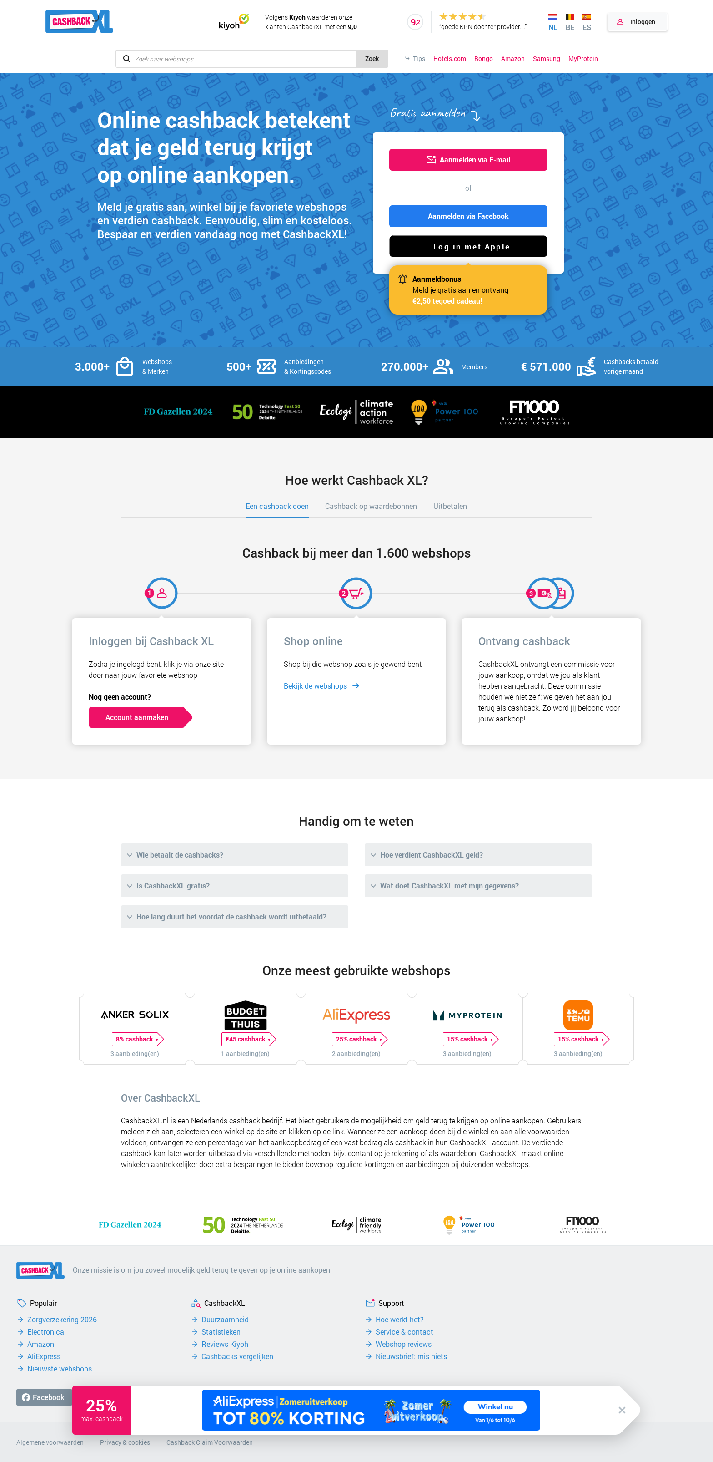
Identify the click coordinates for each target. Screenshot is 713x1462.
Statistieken (221, 1332)
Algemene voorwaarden (50, 1442)
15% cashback (469, 1039)
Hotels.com (449, 59)
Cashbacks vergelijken (237, 1356)
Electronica (45, 1332)
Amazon (513, 59)
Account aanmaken (136, 717)
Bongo (483, 59)
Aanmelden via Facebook (468, 216)
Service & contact (404, 1332)
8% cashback (136, 1039)
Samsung (546, 59)
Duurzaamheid (225, 1319)
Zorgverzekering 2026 (62, 1319)
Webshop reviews (404, 1344)
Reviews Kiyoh (224, 1344)
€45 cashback (248, 1039)
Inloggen (642, 21)
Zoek (372, 58)
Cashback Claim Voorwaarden (209, 1442)
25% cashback (358, 1039)
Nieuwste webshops (59, 1369)
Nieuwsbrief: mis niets (411, 1356)
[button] (468, 246)
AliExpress (43, 1356)
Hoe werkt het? (400, 1319)
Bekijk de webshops (315, 685)
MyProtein (583, 59)
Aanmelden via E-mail (475, 159)
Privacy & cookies (125, 1442)
